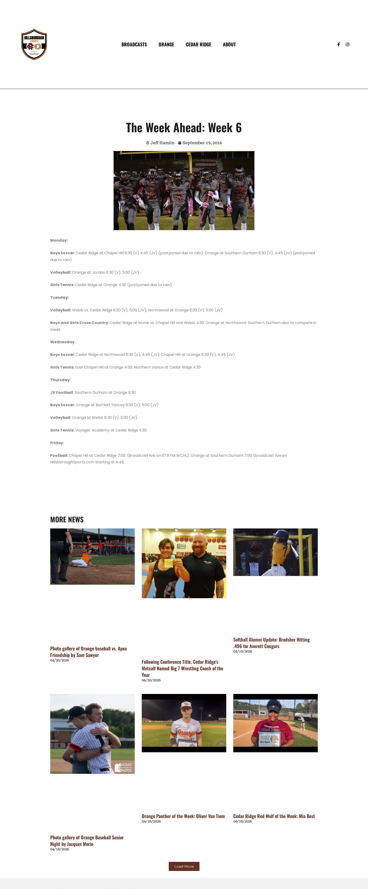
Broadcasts (134, 44)
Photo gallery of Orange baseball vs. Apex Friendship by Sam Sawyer (88, 651)
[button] (184, 866)
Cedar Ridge (198, 44)
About (229, 44)
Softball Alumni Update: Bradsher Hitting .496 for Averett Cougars (271, 642)
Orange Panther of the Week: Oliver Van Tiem (183, 815)
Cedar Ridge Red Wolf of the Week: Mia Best (274, 815)
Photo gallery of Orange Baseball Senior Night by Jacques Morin (87, 840)
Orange (166, 44)
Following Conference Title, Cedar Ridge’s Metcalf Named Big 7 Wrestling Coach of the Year (182, 668)
